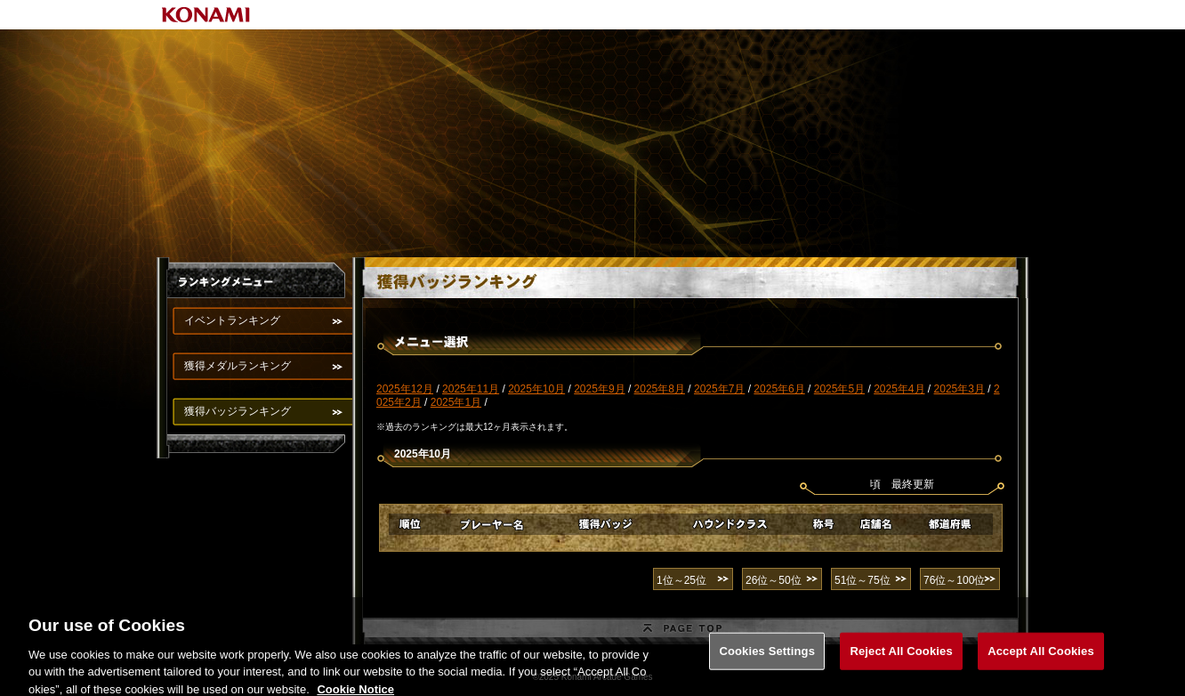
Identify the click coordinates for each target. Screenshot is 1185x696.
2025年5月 (839, 389)
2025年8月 (659, 389)
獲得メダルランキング (237, 366)
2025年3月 (959, 389)
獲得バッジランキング (237, 411)
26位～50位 (774, 580)
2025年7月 (719, 389)
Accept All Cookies (1041, 657)
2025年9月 (599, 389)
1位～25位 (681, 580)
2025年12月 (404, 389)
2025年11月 (470, 389)
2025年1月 (456, 402)
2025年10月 (536, 389)
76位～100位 (954, 580)
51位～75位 (862, 580)
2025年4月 (899, 389)
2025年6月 (779, 389)
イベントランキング (232, 320)
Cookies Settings (767, 657)
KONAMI (206, 14)
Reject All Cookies (901, 657)
